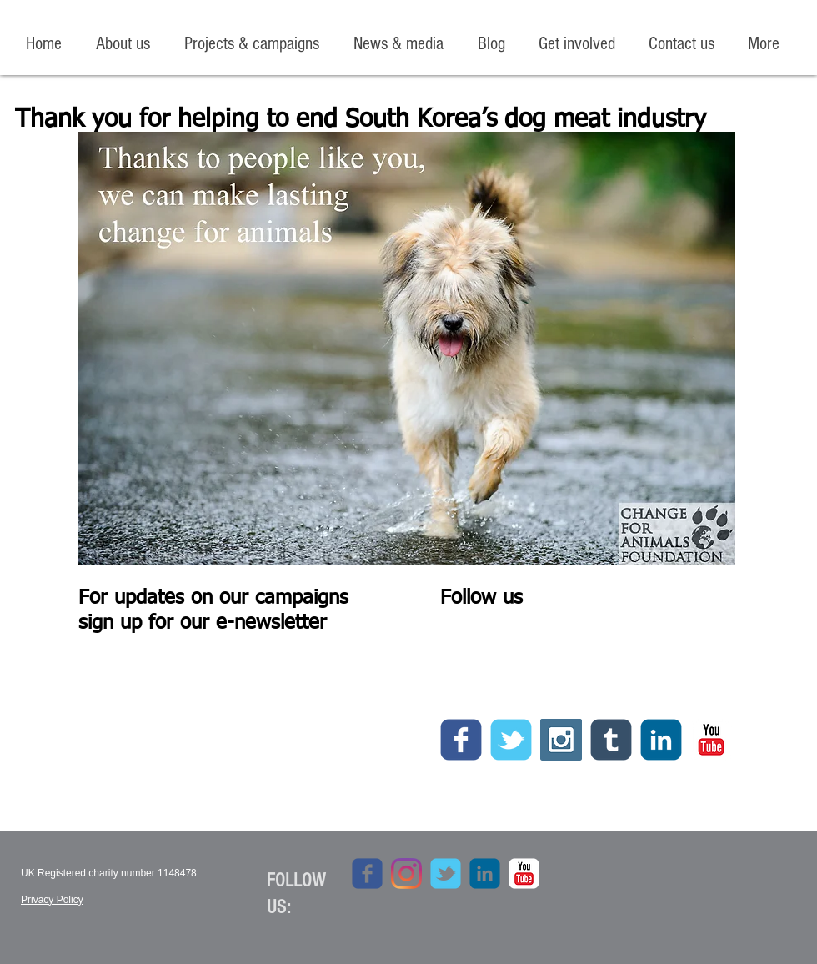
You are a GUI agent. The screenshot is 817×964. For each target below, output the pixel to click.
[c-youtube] (711, 740)
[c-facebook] (461, 740)
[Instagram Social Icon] (561, 740)
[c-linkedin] (661, 740)
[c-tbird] (511, 740)
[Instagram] (406, 873)
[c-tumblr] (611, 740)
